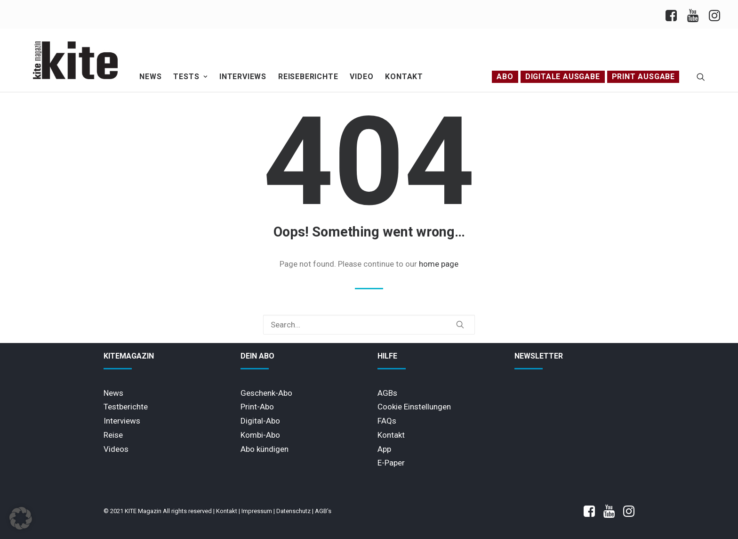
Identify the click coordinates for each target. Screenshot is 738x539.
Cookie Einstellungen (414, 406)
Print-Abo (257, 406)
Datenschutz (293, 510)
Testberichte (126, 406)
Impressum (256, 510)
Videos (116, 449)
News (150, 76)
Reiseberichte (308, 76)
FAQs (386, 420)
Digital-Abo (260, 420)
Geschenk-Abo (266, 393)
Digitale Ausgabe (562, 76)
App (384, 449)
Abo (505, 76)
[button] (701, 76)
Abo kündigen (265, 449)
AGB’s (323, 510)
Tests (190, 76)
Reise (113, 435)
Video (361, 76)
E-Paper (391, 462)
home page (438, 264)
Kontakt (404, 76)
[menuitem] (674, 14)
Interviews (242, 76)
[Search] (369, 325)
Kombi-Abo (260, 435)
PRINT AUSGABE (643, 76)
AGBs (387, 393)
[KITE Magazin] (75, 60)
